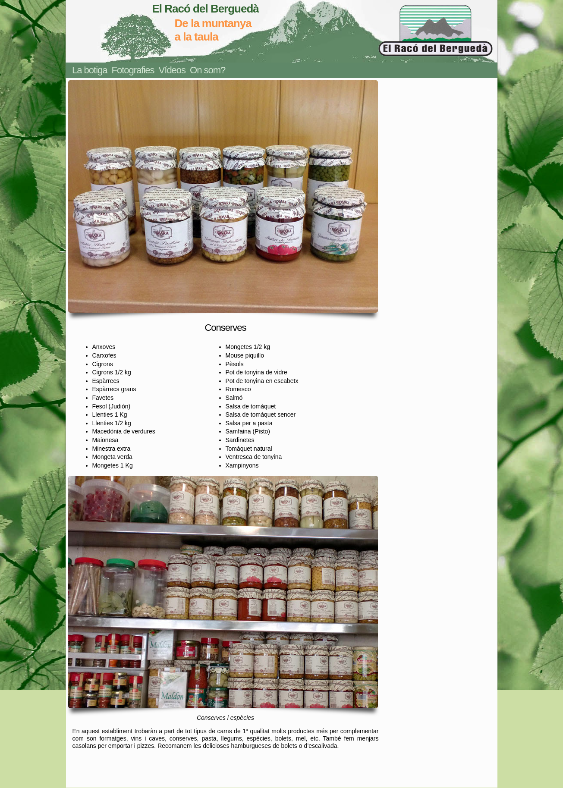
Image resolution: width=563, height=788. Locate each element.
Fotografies (133, 70)
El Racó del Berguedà (205, 8)
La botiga (89, 70)
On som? (207, 70)
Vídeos (172, 70)
